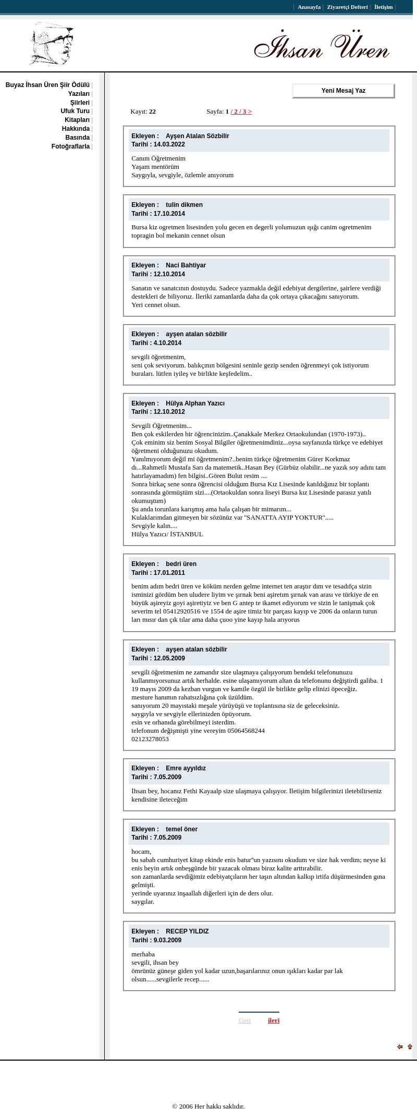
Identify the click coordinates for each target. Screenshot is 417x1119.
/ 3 (243, 111)
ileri (273, 1020)
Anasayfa (309, 7)
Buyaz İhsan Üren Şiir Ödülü (48, 85)
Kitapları (77, 120)
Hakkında (76, 128)
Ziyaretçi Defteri (347, 7)
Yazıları (79, 93)
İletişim (383, 7)
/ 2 (234, 111)
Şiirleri (80, 102)
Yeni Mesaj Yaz (343, 90)
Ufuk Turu (75, 111)
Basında (78, 137)
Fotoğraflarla (71, 146)
